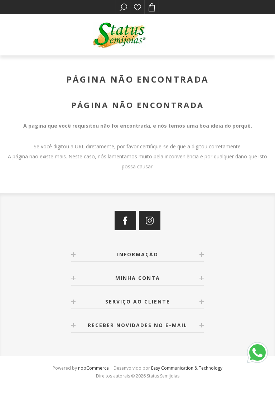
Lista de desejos (137, 7)
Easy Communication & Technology (186, 368)
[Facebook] (125, 220)
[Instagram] (149, 220)
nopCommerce (93, 368)
